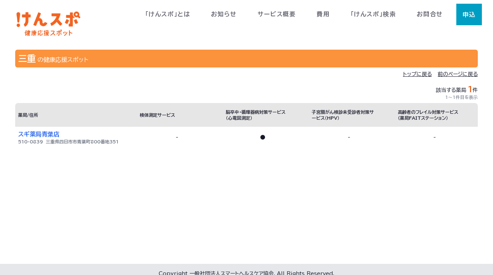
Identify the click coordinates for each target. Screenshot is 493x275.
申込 (469, 14)
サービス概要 (277, 14)
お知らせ (223, 14)
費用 (323, 14)
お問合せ (430, 14)
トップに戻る (417, 74)
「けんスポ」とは (168, 14)
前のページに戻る (458, 74)
